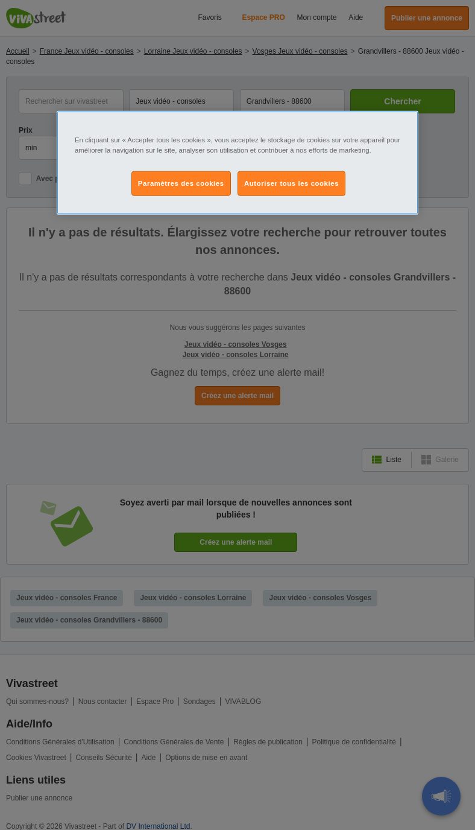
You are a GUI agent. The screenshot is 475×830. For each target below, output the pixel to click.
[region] (237, 163)
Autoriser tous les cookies (291, 182)
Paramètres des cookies (181, 182)
